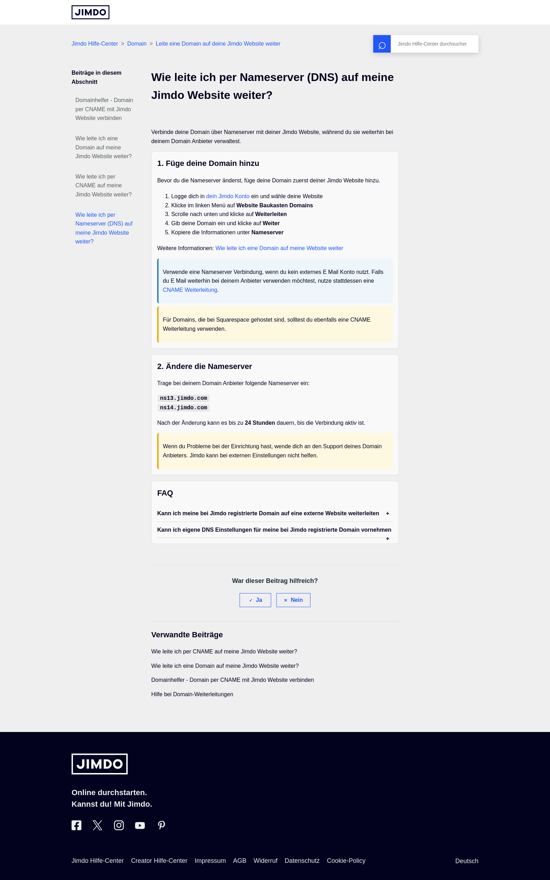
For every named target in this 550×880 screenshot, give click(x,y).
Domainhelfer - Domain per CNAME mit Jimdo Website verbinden (104, 109)
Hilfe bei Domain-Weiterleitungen (192, 693)
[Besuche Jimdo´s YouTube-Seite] (140, 826)
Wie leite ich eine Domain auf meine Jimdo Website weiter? (103, 147)
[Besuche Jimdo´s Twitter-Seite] (97, 826)
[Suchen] (425, 44)
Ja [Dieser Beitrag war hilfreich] (259, 599)
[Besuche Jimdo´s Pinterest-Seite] (161, 826)
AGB (239, 859)
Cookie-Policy (346, 859)
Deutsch (466, 859)
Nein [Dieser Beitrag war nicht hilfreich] (297, 599)
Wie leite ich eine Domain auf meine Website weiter (279, 248)
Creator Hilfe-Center (159, 859)
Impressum (210, 859)
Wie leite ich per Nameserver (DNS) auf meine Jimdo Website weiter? (104, 228)
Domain (137, 44)
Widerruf (265, 859)
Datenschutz (302, 859)
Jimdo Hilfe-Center (95, 44)
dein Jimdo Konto (228, 196)
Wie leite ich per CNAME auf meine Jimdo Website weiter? (103, 185)
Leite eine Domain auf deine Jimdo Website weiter (218, 44)
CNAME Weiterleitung (190, 290)
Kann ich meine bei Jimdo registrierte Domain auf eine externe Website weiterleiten (268, 512)
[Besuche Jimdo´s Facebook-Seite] (76, 826)
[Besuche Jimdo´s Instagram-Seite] (119, 826)
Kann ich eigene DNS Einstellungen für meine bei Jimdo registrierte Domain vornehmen (274, 528)
